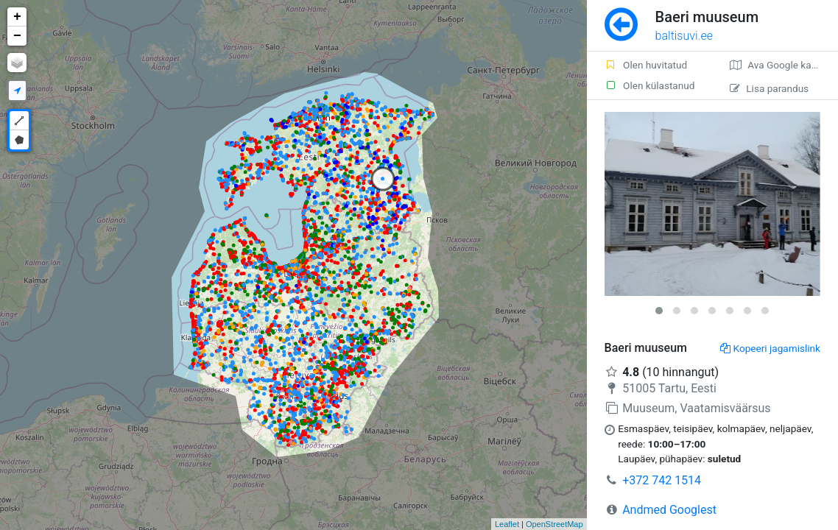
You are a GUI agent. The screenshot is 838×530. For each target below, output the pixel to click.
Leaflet (507, 524)
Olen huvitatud (646, 65)
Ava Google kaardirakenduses (784, 65)
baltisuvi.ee (684, 36)
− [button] (17, 36)
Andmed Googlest (669, 510)
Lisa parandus (769, 88)
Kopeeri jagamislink (770, 348)
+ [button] (17, 17)
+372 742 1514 (661, 480)
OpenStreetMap (554, 524)
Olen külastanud (650, 85)
